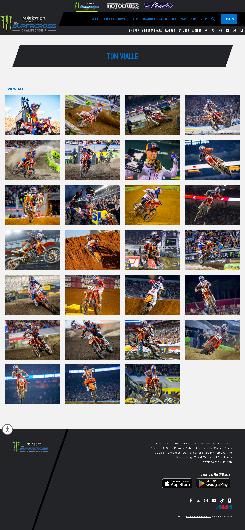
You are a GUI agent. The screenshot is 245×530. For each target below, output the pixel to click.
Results (133, 19)
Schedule (108, 19)
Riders (95, 19)
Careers (159, 443)
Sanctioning (184, 457)
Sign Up (196, 30)
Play (183, 19)
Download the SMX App (216, 462)
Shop (173, 19)
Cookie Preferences (168, 453)
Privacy (155, 448)
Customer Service (210, 443)
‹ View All (14, 89)
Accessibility (203, 448)
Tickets (229, 19)
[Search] (213, 19)
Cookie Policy (223, 448)
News (121, 19)
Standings (148, 19)
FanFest (170, 30)
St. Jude (183, 30)
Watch (163, 19)
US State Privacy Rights (177, 448)
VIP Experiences (152, 30)
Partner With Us (185, 443)
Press (169, 443)
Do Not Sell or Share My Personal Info (207, 453)
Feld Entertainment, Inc (198, 517)
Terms (228, 443)
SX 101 (193, 19)
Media (204, 19)
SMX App (134, 30)
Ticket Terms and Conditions (213, 457)
